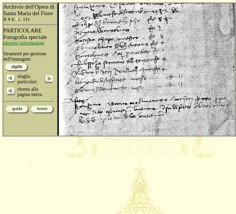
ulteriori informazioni (23, 42)
